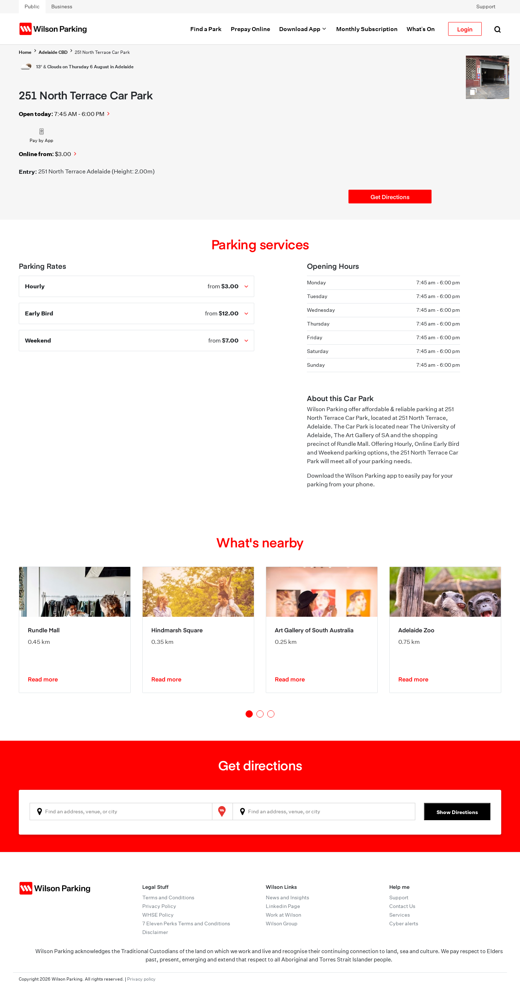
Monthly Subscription (367, 29)
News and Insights (287, 897)
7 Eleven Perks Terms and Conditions (186, 923)
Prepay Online (250, 29)
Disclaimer (155, 932)
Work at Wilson (283, 915)
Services (399, 915)
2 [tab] (260, 714)
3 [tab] (270, 714)
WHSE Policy (158, 915)
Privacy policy (141, 979)
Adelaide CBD (53, 52)
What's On (421, 29)
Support (485, 6)
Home (25, 52)
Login (465, 29)
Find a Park (206, 29)
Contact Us (402, 906)
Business (61, 6)
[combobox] (121, 811)
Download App (303, 29)
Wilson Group (282, 923)
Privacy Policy (159, 906)
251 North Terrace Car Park (102, 52)
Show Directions (457, 812)
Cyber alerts (403, 923)
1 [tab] (249, 714)
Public (32, 6)
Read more (43, 679)
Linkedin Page (283, 906)
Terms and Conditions (168, 897)
